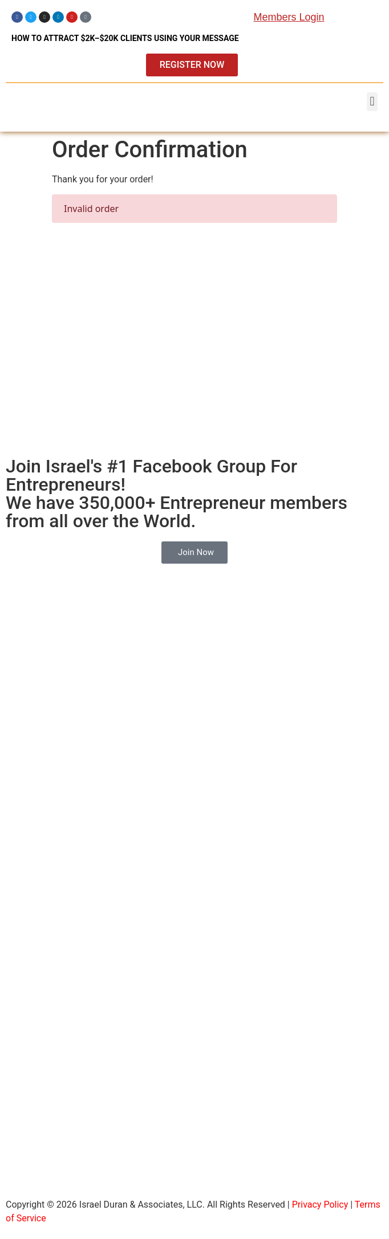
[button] (372, 101)
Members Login (288, 17)
